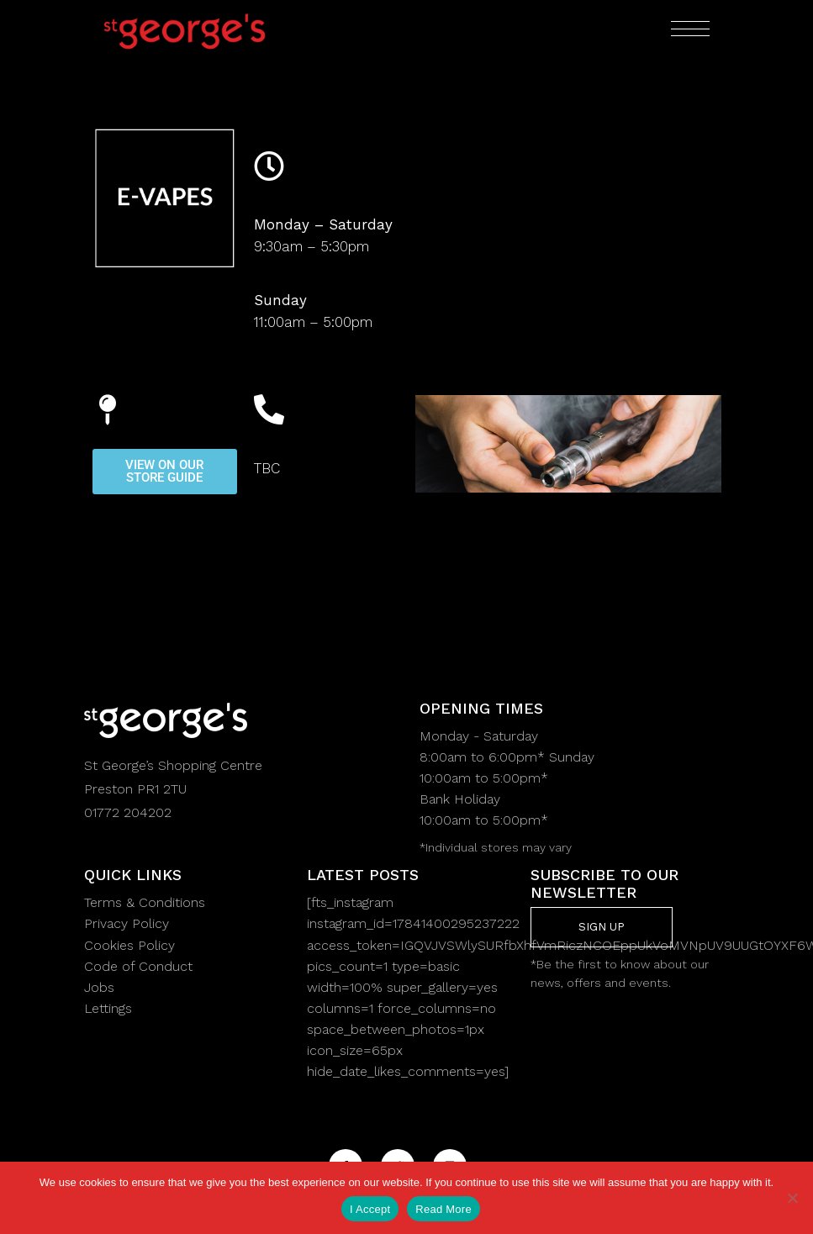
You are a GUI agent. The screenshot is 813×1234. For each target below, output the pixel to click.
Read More (443, 1209)
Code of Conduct (138, 966)
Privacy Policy (126, 923)
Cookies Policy (129, 945)
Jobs (99, 987)
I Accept (370, 1209)
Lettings (108, 1008)
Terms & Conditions (144, 902)
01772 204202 (128, 812)
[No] (792, 1197)
